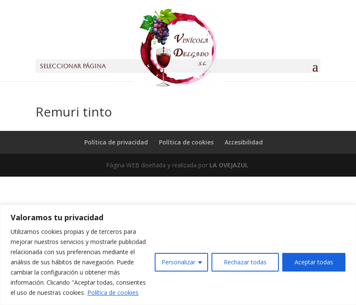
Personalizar (178, 262)
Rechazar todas (245, 262)
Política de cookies (113, 292)
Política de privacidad (116, 142)
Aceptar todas (314, 262)
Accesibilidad (244, 142)
